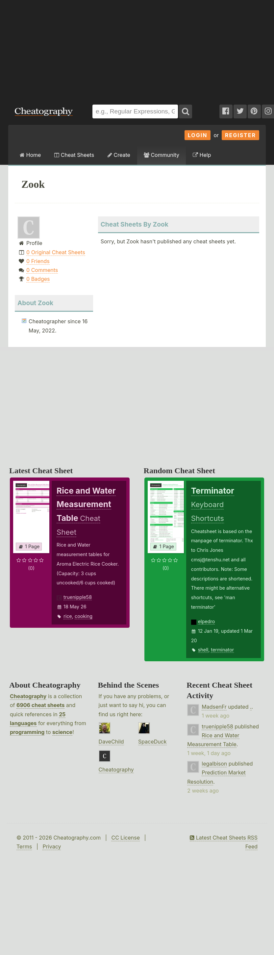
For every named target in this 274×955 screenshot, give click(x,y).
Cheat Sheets (74, 155)
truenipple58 (77, 597)
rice (67, 616)
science (62, 732)
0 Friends (38, 261)
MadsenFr (214, 706)
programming (27, 732)
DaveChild (111, 741)
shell (203, 649)
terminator (222, 649)
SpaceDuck (152, 741)
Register (240, 135)
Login (198, 135)
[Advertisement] (89, 49)
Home (30, 155)
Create (119, 155)
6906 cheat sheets (40, 705)
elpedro (206, 621)
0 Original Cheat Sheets (55, 252)
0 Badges (38, 279)
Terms (24, 846)
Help (202, 155)
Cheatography (28, 696)
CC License (125, 837)
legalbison (214, 763)
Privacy (51, 846)
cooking (83, 616)
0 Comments (42, 270)
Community (161, 155)
